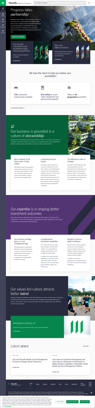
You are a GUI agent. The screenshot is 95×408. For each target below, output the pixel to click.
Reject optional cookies (72, 401)
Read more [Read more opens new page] (16, 60)
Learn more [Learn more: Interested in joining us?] (16, 331)
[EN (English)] (90, 3)
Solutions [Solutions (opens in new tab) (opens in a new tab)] (45, 384)
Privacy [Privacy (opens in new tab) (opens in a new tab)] (66, 384)
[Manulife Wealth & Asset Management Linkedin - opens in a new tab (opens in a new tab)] (91, 392)
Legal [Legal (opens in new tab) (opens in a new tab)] (60, 384)
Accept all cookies (85, 401)
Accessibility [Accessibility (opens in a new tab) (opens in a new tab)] (74, 384)
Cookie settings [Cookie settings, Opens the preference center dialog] (60, 401)
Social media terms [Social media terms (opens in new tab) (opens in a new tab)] (90, 384)
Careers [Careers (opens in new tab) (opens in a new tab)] (37, 384)
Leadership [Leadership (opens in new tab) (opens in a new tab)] (53, 384)
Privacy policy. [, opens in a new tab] (7, 406)
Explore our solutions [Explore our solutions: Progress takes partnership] (18, 36)
